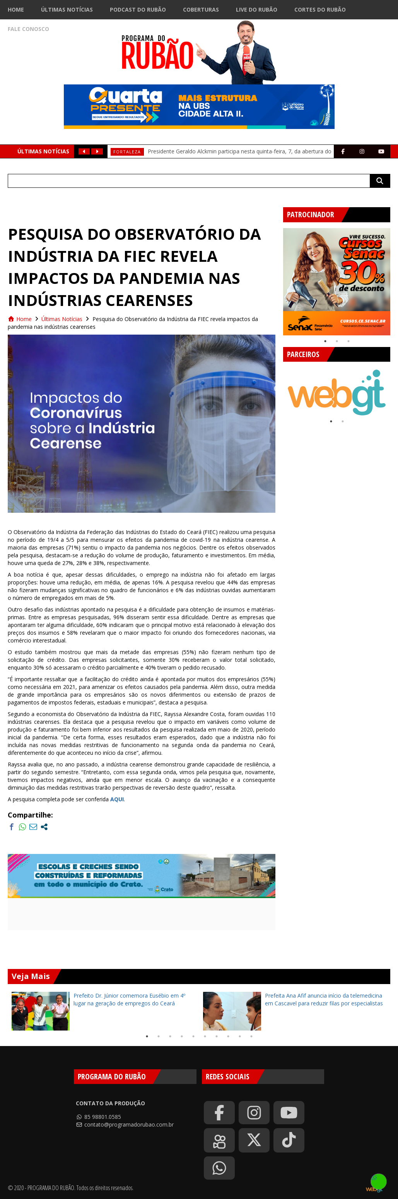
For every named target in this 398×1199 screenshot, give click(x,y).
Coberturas (201, 9)
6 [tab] (205, 1036)
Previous (277, 279)
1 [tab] (325, 341)
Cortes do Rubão (320, 9)
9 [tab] (240, 1036)
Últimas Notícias (67, 9)
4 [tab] (182, 1036)
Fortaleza (127, 152)
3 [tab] (348, 341)
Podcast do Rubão (138, 9)
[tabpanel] (336, 281)
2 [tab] (337, 341)
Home (16, 9)
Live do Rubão (256, 9)
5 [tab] (193, 1036)
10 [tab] (251, 1036)
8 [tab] (228, 1036)
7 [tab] (216, 1036)
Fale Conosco (28, 29)
